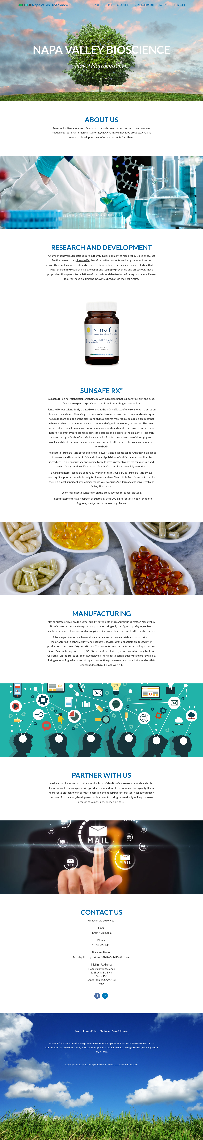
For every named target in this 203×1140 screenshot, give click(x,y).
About (99, 7)
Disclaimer (104, 1031)
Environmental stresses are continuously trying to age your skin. (87, 472)
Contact (179, 7)
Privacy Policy (90, 1031)
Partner (164, 7)
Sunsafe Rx (123, 7)
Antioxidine (138, 452)
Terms (78, 1031)
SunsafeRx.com (133, 492)
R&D (110, 7)
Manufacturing (145, 7)
